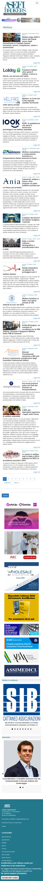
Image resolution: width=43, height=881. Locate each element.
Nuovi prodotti (6, 854)
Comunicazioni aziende (8, 851)
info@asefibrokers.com (22, 819)
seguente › (7, 482)
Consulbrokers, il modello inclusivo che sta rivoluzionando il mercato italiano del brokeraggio (21, 781)
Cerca (5, 495)
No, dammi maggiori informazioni (13, 874)
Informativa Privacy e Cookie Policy (11, 822)
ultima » (16, 482)
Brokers (4, 845)
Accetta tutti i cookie (10, 879)
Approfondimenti (6, 836)
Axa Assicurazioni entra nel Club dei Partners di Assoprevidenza (30, 386)
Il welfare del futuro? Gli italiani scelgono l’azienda (31, 220)
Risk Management (7, 860)
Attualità (4, 842)
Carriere (4, 848)
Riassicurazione (6, 857)
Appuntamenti (6, 839)
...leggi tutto (36, 63)
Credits (4, 826)
